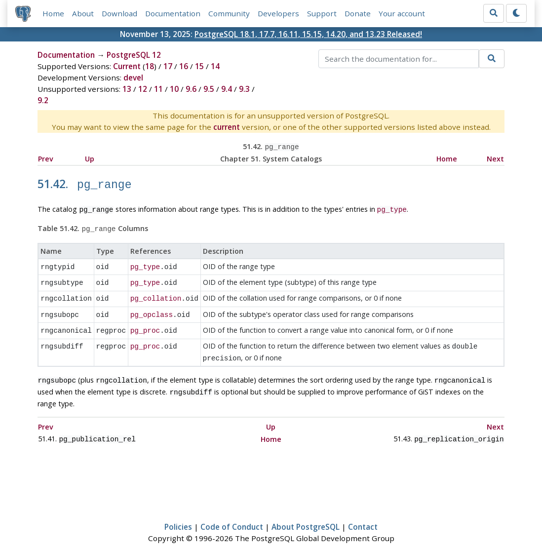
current (226, 127)
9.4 (226, 89)
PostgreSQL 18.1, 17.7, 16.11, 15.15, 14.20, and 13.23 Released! (308, 34)
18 (149, 66)
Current (127, 66)
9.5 (208, 89)
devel (133, 77)
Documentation (172, 13)
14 (215, 66)
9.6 (191, 89)
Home (53, 13)
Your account (402, 13)
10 (174, 89)
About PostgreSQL (305, 512)
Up (89, 157)
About (83, 13)
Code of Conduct (231, 512)
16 (183, 66)
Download (119, 13)
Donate (358, 13)
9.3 (244, 89)
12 (142, 89)
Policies (178, 512)
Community (229, 13)
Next (495, 157)
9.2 (43, 100)
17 (167, 66)
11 (158, 89)
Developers (278, 13)
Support (322, 13)
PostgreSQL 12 (134, 55)
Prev (45, 157)
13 (126, 89)
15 (199, 66)
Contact (363, 512)
